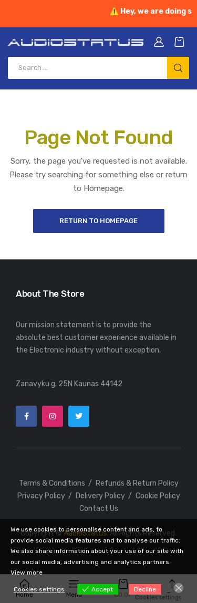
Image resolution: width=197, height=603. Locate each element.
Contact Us (98, 508)
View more (27, 572)
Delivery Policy (100, 495)
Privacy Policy (41, 495)
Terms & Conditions (52, 483)
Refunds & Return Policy (137, 483)
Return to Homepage (98, 221)
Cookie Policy (158, 495)
